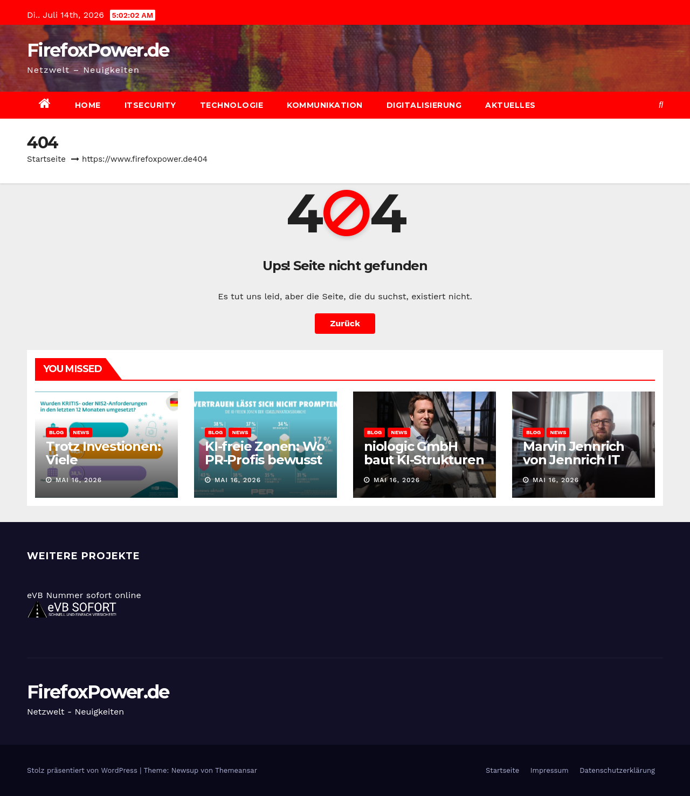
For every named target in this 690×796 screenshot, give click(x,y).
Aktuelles (510, 105)
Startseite (46, 159)
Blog (56, 432)
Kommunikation (325, 105)
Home (88, 105)
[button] (661, 105)
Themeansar (236, 770)
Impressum (549, 770)
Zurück (345, 323)
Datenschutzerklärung (617, 770)
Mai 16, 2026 (79, 480)
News (81, 432)
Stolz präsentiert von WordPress (83, 770)
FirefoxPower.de (98, 50)
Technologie (232, 105)
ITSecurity (150, 105)
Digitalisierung (424, 105)
